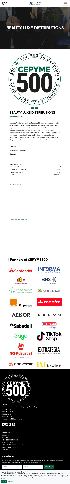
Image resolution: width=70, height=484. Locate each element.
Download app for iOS (10, 447)
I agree (4, 481)
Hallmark (5, 435)
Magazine (5, 437)
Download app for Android (12, 445)
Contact (5, 450)
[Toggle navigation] (65, 3)
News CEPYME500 (8, 442)
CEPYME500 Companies (10, 440)
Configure (11, 481)
